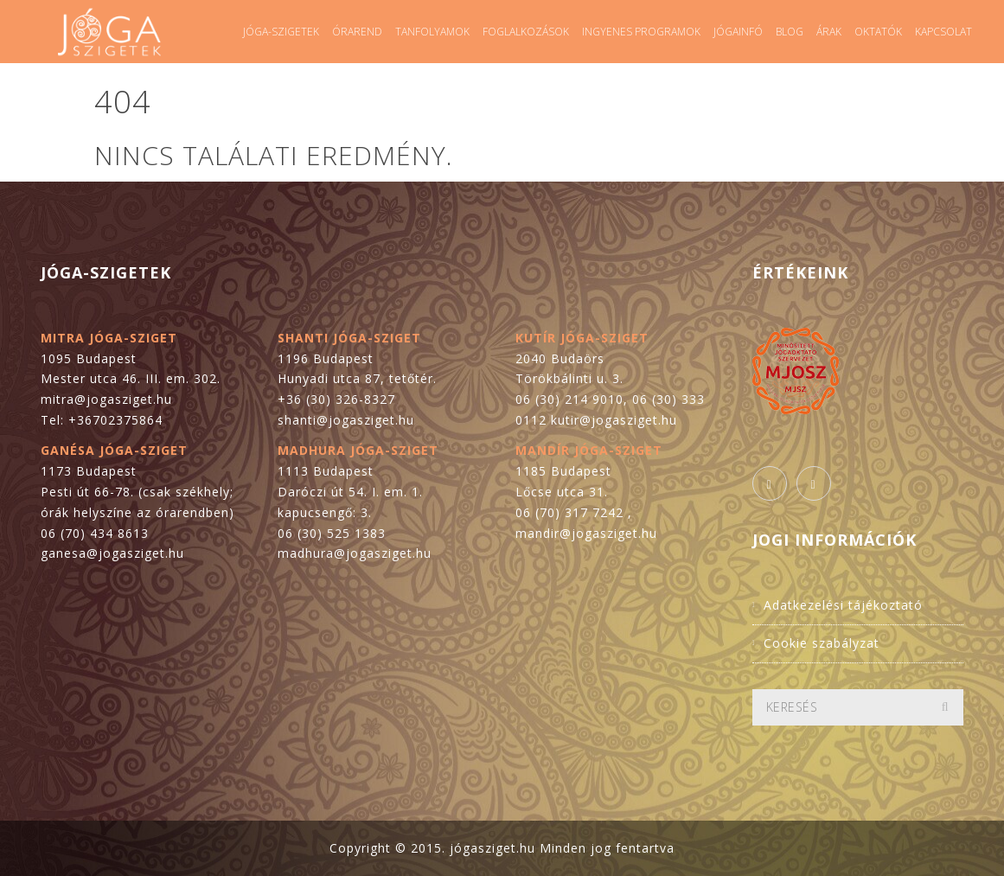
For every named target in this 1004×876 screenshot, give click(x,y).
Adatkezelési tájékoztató (843, 605)
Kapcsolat (943, 31)
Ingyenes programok (641, 31)
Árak (828, 31)
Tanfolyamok (432, 31)
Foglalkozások (526, 31)
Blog (789, 31)
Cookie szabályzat (821, 643)
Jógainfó (738, 31)
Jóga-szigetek (281, 31)
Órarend (357, 31)
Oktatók (878, 31)
